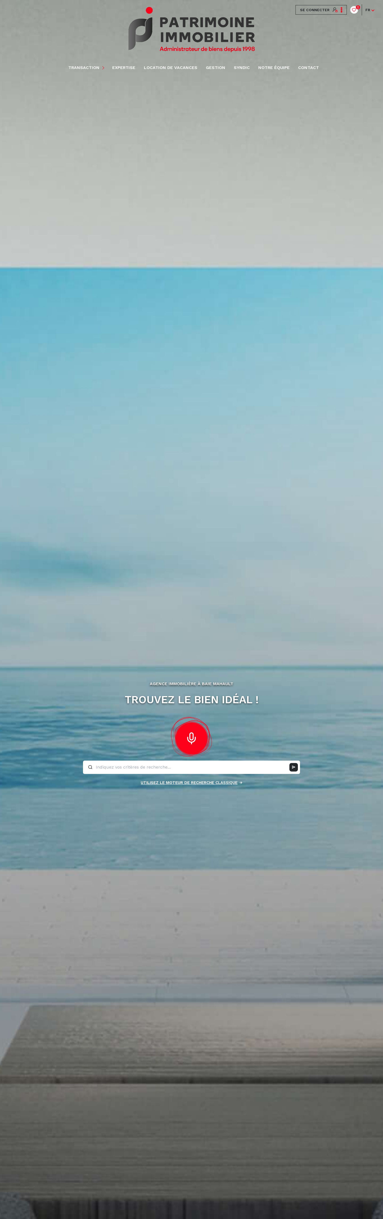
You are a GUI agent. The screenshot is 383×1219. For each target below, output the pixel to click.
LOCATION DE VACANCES (170, 68)
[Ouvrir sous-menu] (104, 68)
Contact (308, 68)
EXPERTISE (123, 68)
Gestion (215, 68)
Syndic (242, 68)
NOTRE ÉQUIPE (274, 68)
